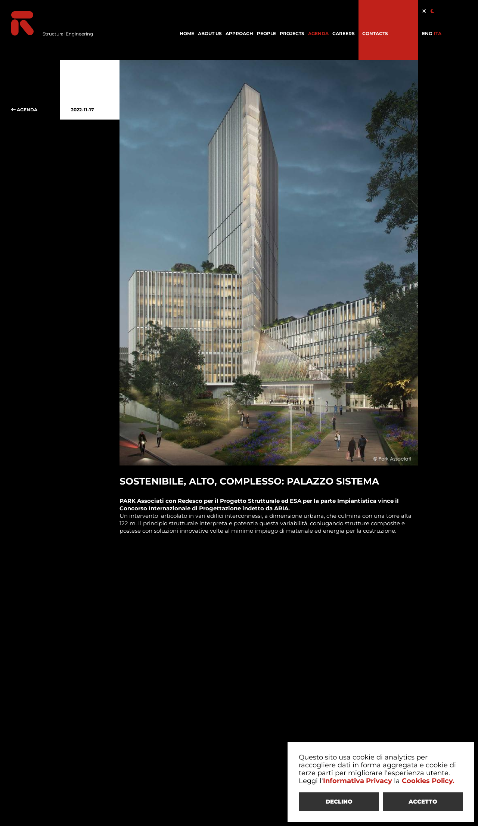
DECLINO (339, 801)
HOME (187, 33)
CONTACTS (375, 33)
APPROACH (239, 33)
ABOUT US (210, 33)
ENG (427, 33)
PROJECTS (292, 33)
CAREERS (343, 33)
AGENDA (318, 33)
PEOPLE (266, 33)
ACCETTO (423, 801)
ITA (437, 33)
